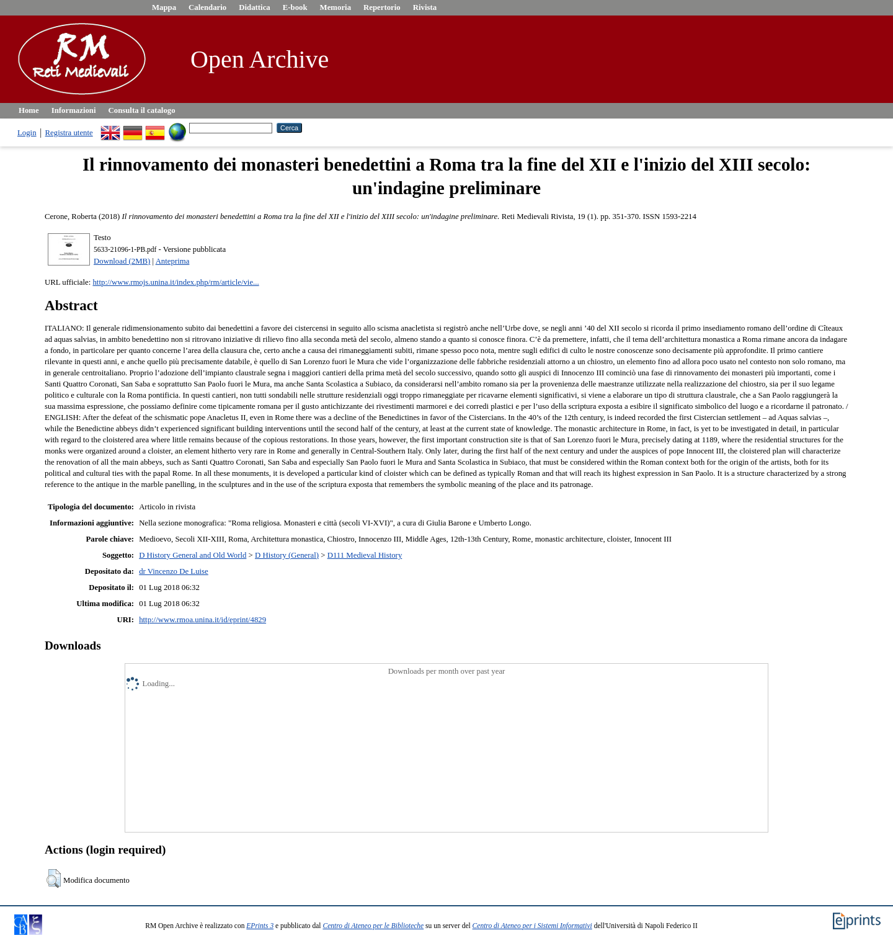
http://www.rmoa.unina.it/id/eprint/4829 (202, 619)
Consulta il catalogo (142, 110)
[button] (54, 878)
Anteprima (173, 261)
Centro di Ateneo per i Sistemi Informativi (532, 925)
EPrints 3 (259, 925)
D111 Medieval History (364, 555)
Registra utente (69, 132)
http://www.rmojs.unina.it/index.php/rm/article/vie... (175, 282)
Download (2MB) (122, 261)
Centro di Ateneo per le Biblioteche (373, 925)
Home (29, 110)
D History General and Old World (192, 555)
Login (27, 132)
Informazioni (73, 110)
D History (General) (287, 555)
